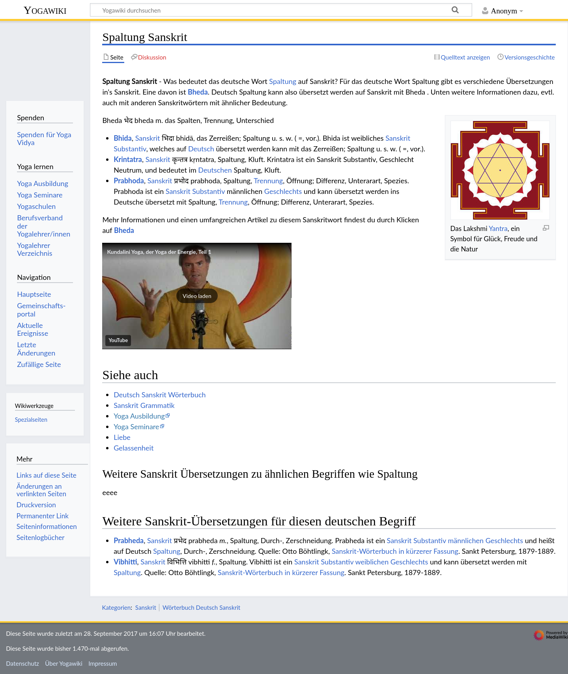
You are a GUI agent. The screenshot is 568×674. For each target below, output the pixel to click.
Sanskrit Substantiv (195, 191)
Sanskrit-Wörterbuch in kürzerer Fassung (395, 551)
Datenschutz (22, 663)
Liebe (122, 437)
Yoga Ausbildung (139, 415)
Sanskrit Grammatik (144, 405)
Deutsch (201, 148)
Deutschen (215, 170)
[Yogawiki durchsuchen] (281, 10)
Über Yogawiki (63, 663)
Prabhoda (129, 180)
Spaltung (282, 81)
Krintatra (128, 159)
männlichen (466, 540)
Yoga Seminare (136, 426)
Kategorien (116, 607)
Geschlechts (283, 191)
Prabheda (129, 540)
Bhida (123, 138)
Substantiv (130, 148)
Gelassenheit (133, 447)
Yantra (498, 228)
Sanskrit (147, 138)
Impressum (102, 663)
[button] (196, 296)
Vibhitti (125, 561)
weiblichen (372, 561)
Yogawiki (45, 10)
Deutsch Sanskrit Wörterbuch (160, 394)
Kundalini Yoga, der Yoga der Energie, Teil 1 (159, 251)
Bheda (198, 92)
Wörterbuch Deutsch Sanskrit (201, 607)
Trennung (268, 180)
